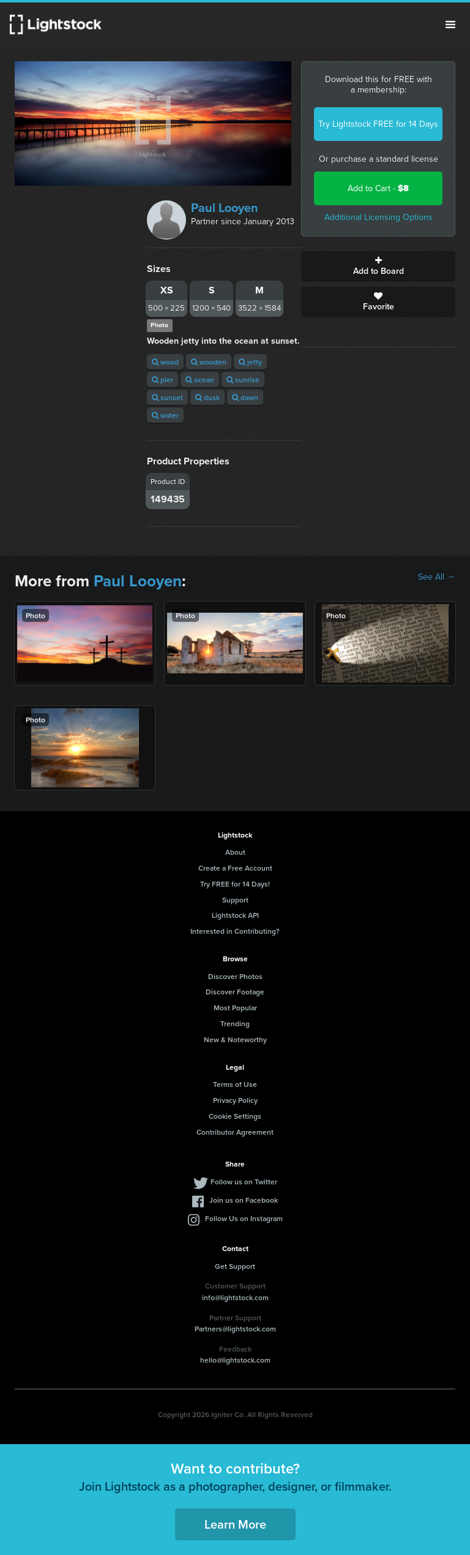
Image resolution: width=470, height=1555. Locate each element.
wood (165, 362)
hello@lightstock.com (235, 1360)
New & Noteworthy (235, 1039)
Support (235, 900)
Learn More (235, 1524)
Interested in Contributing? (235, 931)
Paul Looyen (224, 208)
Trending (235, 1023)
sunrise (242, 379)
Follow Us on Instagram (244, 1218)
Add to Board (378, 266)
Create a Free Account (235, 868)
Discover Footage (235, 991)
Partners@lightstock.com (235, 1328)
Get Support (235, 1266)
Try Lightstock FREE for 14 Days (378, 124)
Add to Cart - (378, 188)
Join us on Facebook (243, 1200)
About (235, 852)
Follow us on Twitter (244, 1181)
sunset (167, 397)
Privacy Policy (235, 1100)
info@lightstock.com (235, 1297)
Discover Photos (235, 976)
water (165, 415)
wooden (208, 362)
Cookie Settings (235, 1116)
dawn (245, 397)
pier (162, 379)
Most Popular (235, 1007)
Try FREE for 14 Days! (235, 884)
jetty (250, 362)
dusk (207, 397)
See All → (436, 577)
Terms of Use (235, 1084)
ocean (199, 379)
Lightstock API (235, 915)
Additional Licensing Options (378, 217)
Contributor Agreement (235, 1132)
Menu (450, 24)
